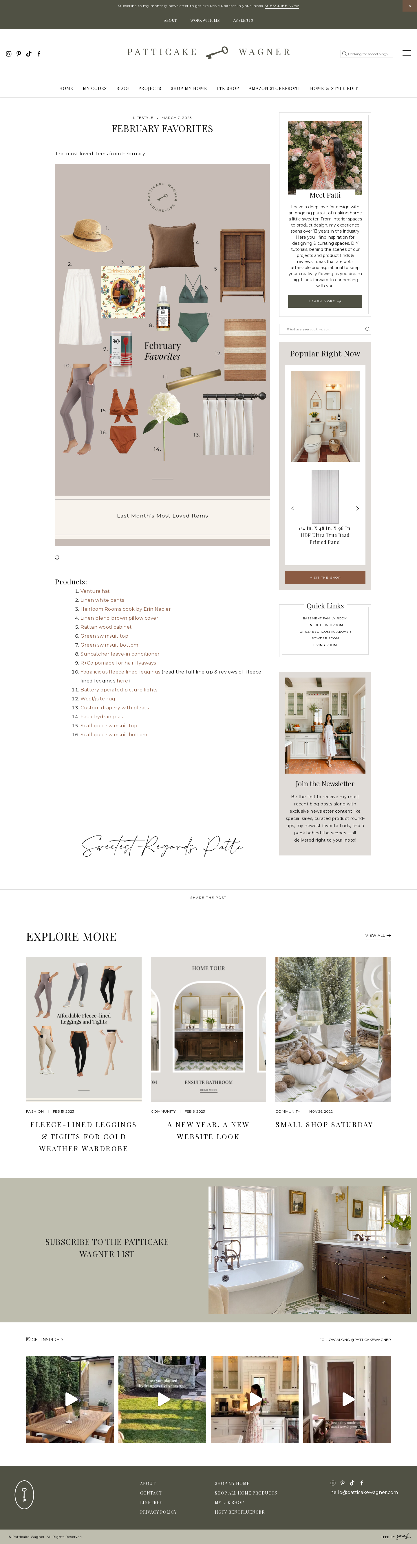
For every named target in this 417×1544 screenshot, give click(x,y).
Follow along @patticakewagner (355, 1339)
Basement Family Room (325, 618)
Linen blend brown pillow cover (119, 618)
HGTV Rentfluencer (240, 1512)
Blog (122, 88)
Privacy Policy (158, 1512)
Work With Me (205, 20)
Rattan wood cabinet (106, 627)
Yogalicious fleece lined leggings (120, 672)
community (163, 1111)
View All (378, 935)
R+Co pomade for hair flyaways (118, 663)
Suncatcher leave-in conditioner (120, 654)
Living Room (325, 645)
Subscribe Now (282, 5)
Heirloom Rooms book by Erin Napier (126, 609)
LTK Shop (228, 88)
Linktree (151, 1502)
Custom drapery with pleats (115, 708)
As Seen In (243, 20)
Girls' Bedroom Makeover (325, 632)
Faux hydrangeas (102, 716)
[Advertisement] (162, 786)
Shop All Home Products (246, 1493)
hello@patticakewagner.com (364, 1492)
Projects (149, 88)
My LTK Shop (229, 1502)
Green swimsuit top (104, 636)
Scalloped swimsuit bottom (114, 734)
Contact (151, 1493)
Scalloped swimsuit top (109, 725)
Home (66, 88)
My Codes (95, 88)
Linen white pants (102, 600)
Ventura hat (95, 591)
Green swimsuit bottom (109, 645)
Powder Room (325, 638)
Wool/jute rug (98, 699)
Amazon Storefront (275, 88)
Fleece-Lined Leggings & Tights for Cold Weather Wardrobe (83, 1136)
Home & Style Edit (334, 88)
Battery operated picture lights (119, 690)
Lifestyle (143, 117)
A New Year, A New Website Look (208, 1130)
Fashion (35, 1111)
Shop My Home (189, 88)
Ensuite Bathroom (325, 625)
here (122, 681)
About (170, 20)
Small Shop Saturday (324, 1124)
